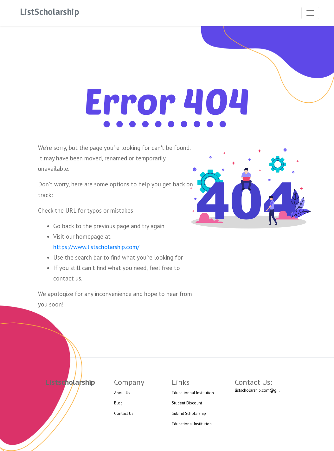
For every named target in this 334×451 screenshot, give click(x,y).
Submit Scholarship (189, 413)
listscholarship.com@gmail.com (264, 390)
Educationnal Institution (193, 393)
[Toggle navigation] (310, 13)
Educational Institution (192, 424)
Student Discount (187, 403)
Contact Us (123, 413)
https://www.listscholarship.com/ (96, 247)
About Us (122, 393)
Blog (118, 403)
